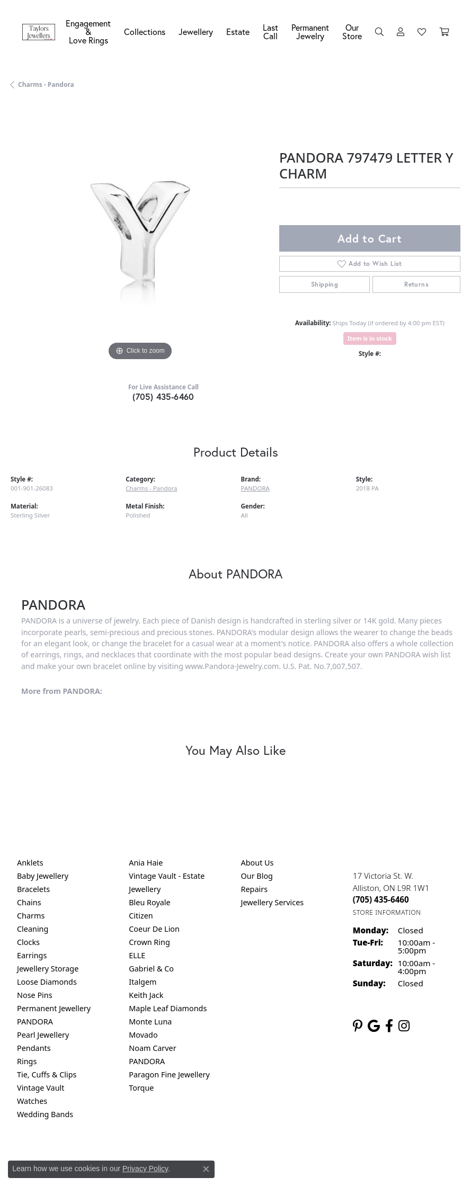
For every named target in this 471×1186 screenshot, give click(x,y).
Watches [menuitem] (32, 1101)
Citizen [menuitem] (141, 916)
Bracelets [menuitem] (33, 889)
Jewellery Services (272, 902)
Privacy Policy (145, 1168)
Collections (144, 31)
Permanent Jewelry (310, 31)
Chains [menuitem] (29, 902)
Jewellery (196, 31)
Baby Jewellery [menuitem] (42, 876)
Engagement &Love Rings (88, 31)
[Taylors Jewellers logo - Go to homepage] (41, 32)
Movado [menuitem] (143, 1035)
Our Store (352, 31)
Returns (416, 284)
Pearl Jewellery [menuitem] (43, 1035)
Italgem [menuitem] (142, 982)
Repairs (254, 889)
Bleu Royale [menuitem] (149, 902)
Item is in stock (370, 338)
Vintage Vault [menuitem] (40, 1088)
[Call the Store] (381, 899)
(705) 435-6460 (163, 396)
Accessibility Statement (325, 1158)
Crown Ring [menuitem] (149, 942)
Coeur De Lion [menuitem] (154, 929)
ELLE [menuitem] (137, 955)
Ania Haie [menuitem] (146, 863)
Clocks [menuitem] (28, 942)
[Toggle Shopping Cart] (444, 31)
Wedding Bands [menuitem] (45, 1114)
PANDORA (255, 488)
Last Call (270, 31)
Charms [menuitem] (31, 916)
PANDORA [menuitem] (35, 1021)
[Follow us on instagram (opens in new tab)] (404, 1026)
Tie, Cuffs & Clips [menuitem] (47, 1074)
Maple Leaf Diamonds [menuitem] (168, 1008)
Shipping (324, 284)
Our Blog (257, 876)
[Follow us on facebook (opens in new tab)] (389, 1026)
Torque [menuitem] (141, 1088)
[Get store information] (387, 912)
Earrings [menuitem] (32, 955)
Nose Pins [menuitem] (34, 995)
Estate (238, 31)
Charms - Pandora (46, 84)
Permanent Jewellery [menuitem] (54, 1008)
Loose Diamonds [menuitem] (47, 982)
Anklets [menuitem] (30, 863)
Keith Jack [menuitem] (146, 995)
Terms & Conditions (246, 1158)
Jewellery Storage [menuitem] (47, 969)
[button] (379, 31)
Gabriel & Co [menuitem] (151, 969)
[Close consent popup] (206, 1169)
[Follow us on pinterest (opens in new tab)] (357, 1026)
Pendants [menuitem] (34, 1048)
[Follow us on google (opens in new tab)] (374, 1026)
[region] (140, 234)
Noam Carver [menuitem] (152, 1048)
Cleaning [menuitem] (32, 929)
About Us (257, 863)
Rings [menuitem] (27, 1061)
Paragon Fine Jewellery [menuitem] (169, 1074)
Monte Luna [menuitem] (150, 1021)
